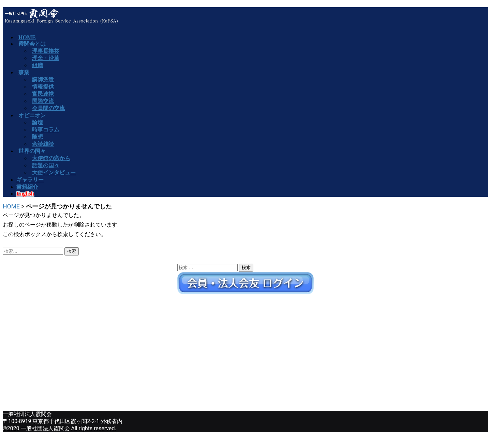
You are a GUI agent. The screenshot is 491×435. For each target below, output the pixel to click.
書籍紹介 (27, 187)
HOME (11, 206)
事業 (23, 72)
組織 (37, 65)
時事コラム (45, 130)
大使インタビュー (54, 172)
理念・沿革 (45, 58)
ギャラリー (30, 180)
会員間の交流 (48, 108)
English (25, 194)
